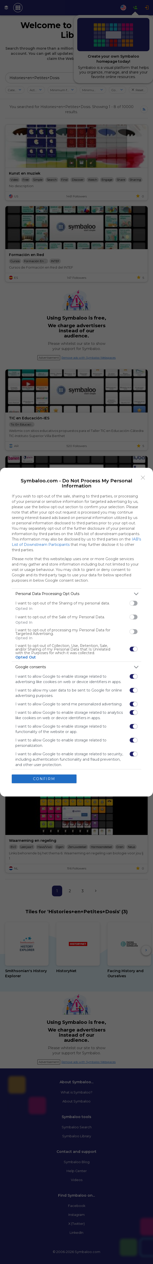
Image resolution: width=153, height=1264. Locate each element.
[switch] (133, 603)
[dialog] (76, 632)
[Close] (143, 478)
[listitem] (76, 594)
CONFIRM (44, 779)
